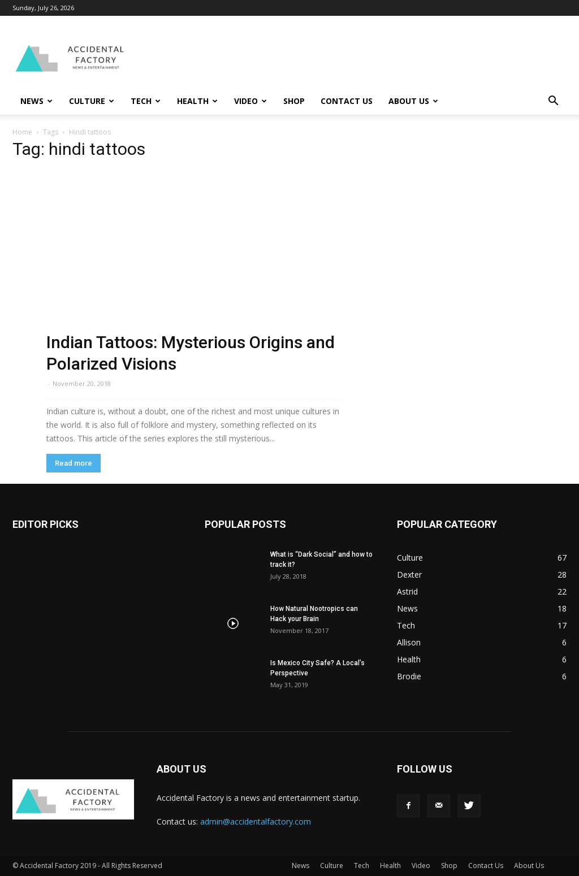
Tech (146, 101)
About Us (413, 101)
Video (250, 101)
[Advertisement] (360, 57)
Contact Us (347, 101)
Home (22, 132)
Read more (73, 463)
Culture (91, 101)
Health (197, 101)
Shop (294, 101)
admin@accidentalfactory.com (255, 821)
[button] (553, 102)
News (36, 101)
